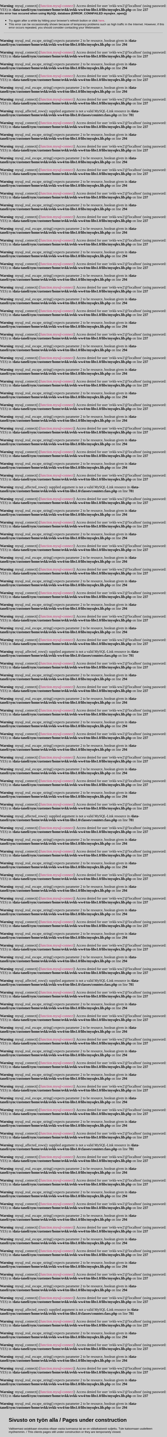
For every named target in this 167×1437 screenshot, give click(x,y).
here (101, 20)
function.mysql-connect (56, 6)
